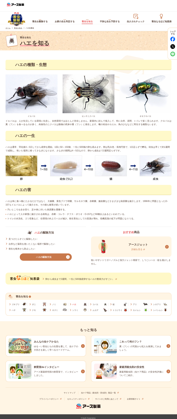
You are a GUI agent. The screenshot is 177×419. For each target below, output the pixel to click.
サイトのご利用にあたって (106, 399)
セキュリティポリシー (77, 399)
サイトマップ (69, 393)
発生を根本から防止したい (22, 247)
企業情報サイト (133, 399)
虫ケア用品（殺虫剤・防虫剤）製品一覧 (98, 393)
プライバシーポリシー (49, 399)
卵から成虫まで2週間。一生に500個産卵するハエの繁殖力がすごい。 (79, 277)
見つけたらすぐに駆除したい (23, 237)
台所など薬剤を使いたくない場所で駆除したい (32, 242)
